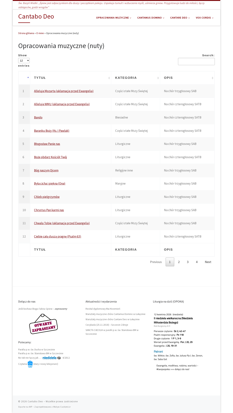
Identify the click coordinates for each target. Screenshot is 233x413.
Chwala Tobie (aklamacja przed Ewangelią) (62, 223)
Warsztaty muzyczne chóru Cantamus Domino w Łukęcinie (115, 314)
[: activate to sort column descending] (24, 78)
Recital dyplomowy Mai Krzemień (103, 308)
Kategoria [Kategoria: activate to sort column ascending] (126, 78)
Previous (156, 262)
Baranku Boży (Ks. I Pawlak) (51, 131)
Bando (38, 117)
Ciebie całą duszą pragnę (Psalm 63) (57, 236)
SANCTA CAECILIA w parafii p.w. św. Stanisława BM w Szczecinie (112, 332)
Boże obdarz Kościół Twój (50, 157)
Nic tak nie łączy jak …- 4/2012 (44, 357)
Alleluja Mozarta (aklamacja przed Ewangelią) (64, 91)
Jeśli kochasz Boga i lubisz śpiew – (42, 308)
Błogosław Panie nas (47, 144)
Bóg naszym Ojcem (46, 170)
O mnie (40, 33)
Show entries (24, 60)
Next (208, 262)
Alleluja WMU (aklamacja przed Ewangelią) (62, 104)
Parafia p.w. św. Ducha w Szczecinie (36, 349)
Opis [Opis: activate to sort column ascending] (168, 78)
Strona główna (26, 33)
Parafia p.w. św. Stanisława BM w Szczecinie (40, 353)
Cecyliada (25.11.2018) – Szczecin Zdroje (107, 324)
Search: (196, 59)
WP (30, 407)
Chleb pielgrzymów (47, 197)
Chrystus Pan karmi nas (49, 210)
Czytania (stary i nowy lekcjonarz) (38, 363)
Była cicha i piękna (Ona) (49, 183)
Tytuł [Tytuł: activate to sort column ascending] (40, 78)
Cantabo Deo (35, 401)
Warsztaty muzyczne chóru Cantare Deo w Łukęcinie (113, 319)
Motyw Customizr (62, 407)
